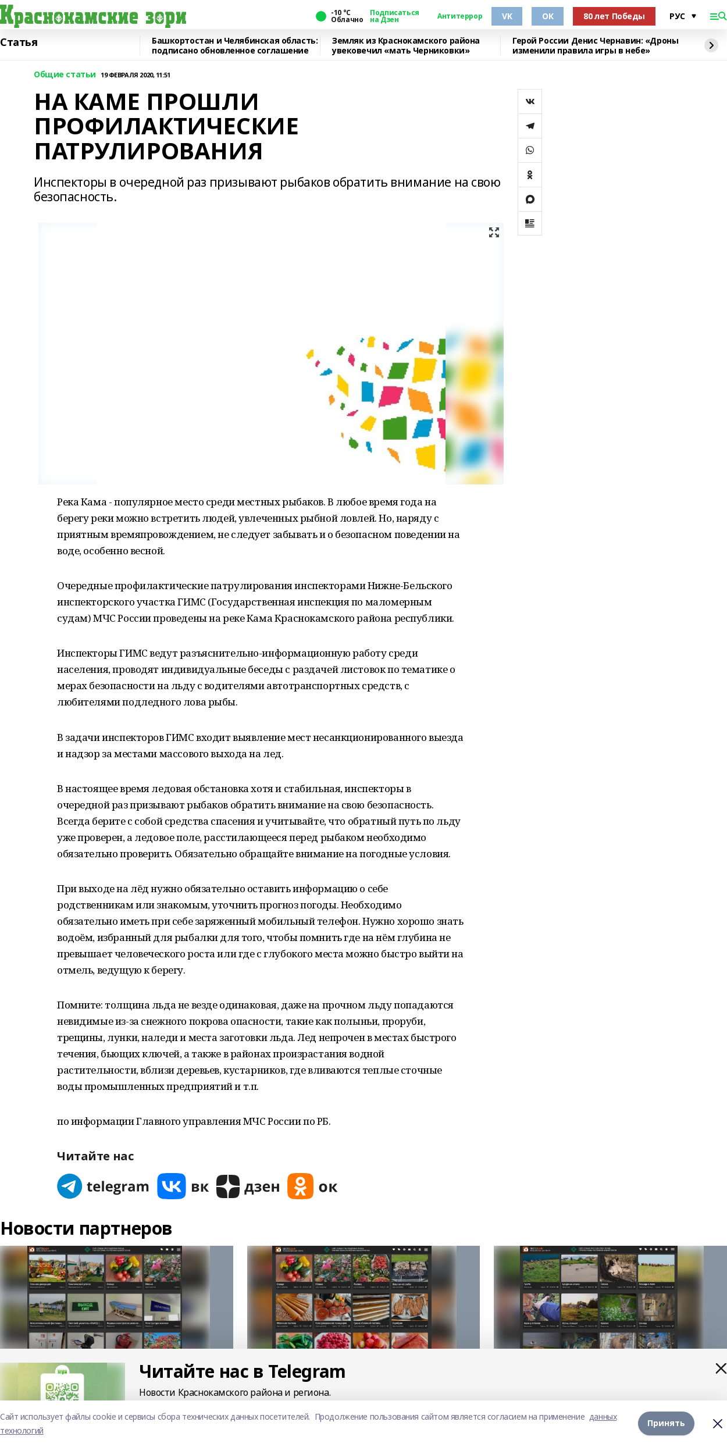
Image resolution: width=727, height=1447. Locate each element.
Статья (18, 42)
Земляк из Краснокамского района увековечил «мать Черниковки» (406, 45)
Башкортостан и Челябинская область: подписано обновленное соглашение (235, 45)
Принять (666, 1423)
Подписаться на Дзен (394, 16)
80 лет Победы (614, 16)
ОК (547, 16)
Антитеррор (459, 16)
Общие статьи (65, 75)
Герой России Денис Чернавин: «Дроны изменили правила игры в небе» (595, 45)
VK (507, 16)
